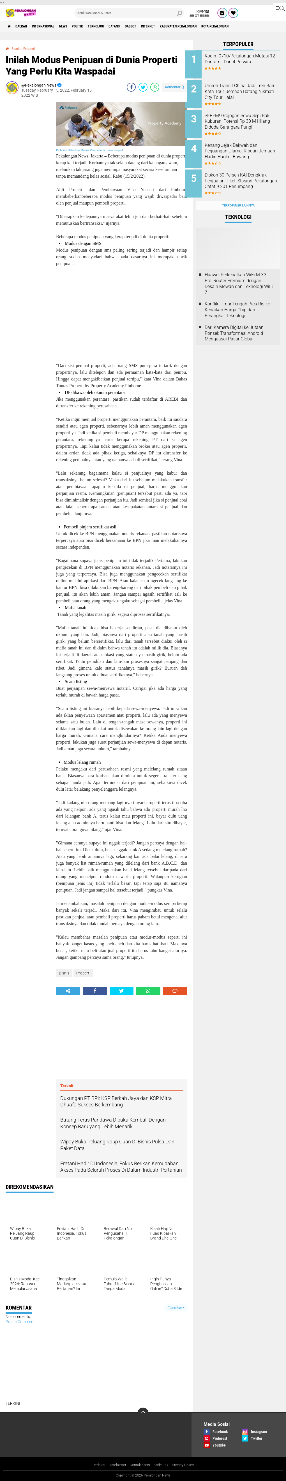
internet (180, 26)
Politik (95, 26)
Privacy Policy (186, 1465)
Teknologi (117, 26)
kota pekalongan (261, 26)
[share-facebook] (131, 86)
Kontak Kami (139, 1465)
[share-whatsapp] (154, 86)
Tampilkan (176, 1307)
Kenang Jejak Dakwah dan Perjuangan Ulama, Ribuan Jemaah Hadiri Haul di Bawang (242, 149)
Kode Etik (162, 1465)
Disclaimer (115, 1465)
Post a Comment (20, 1321)
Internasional (52, 26)
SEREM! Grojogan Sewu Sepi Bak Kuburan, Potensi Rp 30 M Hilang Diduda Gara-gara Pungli (246, 121)
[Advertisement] (28, 186)
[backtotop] (143, 1413)
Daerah (25, 26)
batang (139, 26)
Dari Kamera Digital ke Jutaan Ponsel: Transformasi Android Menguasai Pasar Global (234, 324)
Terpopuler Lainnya (238, 196)
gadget (159, 26)
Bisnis (17, 48)
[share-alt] (68, 990)
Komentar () (174, 87)
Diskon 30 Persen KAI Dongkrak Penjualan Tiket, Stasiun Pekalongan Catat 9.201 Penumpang (241, 177)
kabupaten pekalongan (217, 26)
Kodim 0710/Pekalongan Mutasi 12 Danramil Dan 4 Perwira (241, 61)
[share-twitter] (143, 86)
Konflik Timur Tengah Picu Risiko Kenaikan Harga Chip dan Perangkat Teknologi (237, 301)
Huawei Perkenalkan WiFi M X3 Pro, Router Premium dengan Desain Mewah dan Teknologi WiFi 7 (239, 274)
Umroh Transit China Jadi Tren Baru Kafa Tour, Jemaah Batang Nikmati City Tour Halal (244, 93)
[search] (129, 13)
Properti (32, 48)
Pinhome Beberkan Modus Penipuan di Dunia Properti (89, 150)
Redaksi (95, 1465)
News (77, 26)
